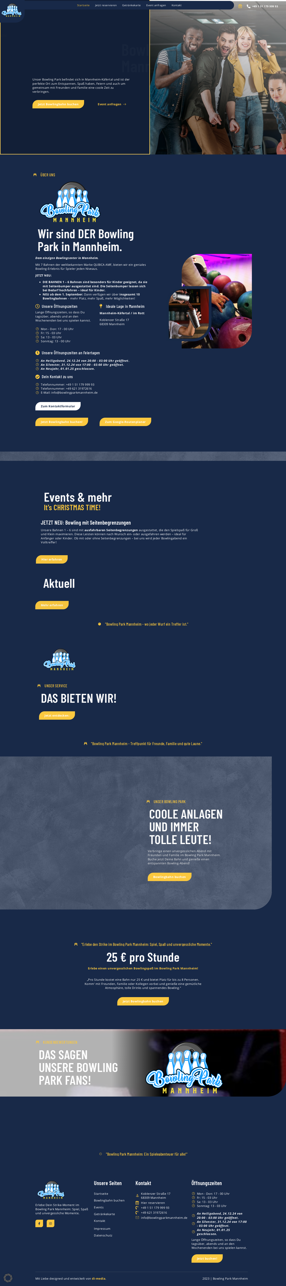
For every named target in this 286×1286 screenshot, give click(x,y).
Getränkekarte (131, 5)
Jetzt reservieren (106, 5)
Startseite (83, 5)
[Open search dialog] (242, 6)
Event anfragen (156, 5)
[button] (8, 1278)
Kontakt (177, 5)
